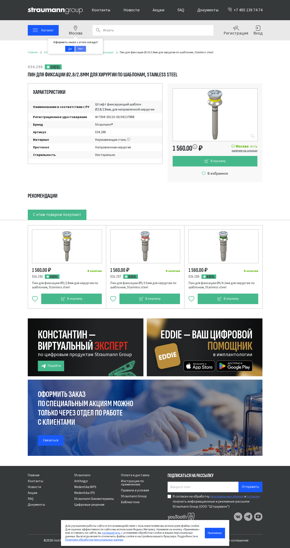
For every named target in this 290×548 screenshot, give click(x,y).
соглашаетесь (111, 533)
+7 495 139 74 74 (245, 10)
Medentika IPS (84, 493)
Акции (158, 10)
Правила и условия (135, 490)
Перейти (51, 365)
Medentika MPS (85, 487)
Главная (33, 475)
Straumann (82, 475)
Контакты (101, 10)
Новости (131, 10)
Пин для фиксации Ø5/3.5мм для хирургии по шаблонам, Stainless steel (143, 285)
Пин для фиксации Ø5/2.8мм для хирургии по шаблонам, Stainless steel (65, 285)
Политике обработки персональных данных (94, 539)
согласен (253, 496)
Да (70, 49)
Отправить (250, 486)
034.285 (37, 276)
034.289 (193, 276)
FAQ (180, 10)
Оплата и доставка (135, 475)
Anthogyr (81, 481)
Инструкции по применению (132, 483)
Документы (208, 10)
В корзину (215, 161)
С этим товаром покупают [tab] (57, 215)
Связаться (50, 440)
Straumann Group (134, 496)
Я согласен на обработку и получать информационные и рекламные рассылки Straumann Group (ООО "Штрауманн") (216, 501)
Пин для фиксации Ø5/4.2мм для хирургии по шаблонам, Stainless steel (221, 285)
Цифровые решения (89, 504)
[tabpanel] (145, 264)
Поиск (98, 30)
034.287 (115, 276)
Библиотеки (130, 502)
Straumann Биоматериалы (94, 498)
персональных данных (227, 496)
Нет (80, 49)
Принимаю (215, 533)
